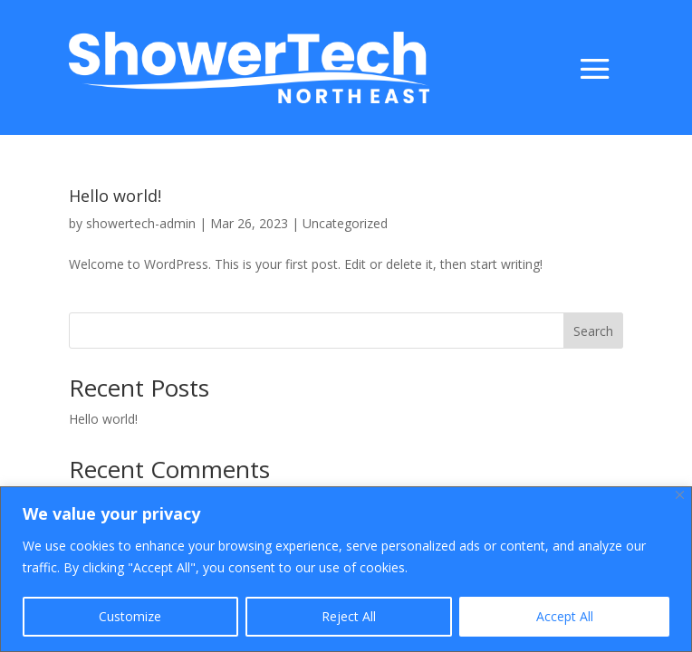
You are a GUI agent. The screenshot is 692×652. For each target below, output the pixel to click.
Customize (130, 616)
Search (593, 331)
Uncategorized (345, 223)
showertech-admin (141, 223)
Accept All (564, 616)
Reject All (349, 616)
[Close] (680, 495)
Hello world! (115, 195)
